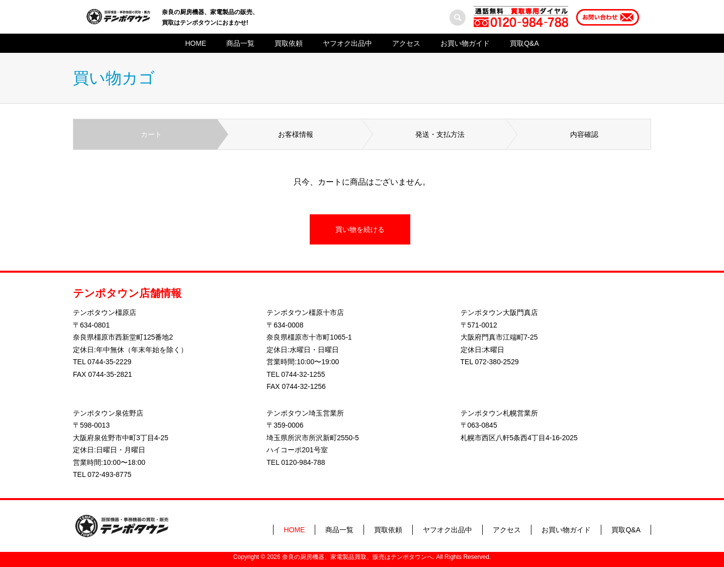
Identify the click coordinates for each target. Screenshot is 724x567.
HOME (195, 43)
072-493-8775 (109, 474)
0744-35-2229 (109, 362)
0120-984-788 (303, 462)
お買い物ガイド (465, 43)
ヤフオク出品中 (347, 43)
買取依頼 (289, 43)
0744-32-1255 (303, 374)
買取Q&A (524, 43)
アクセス (406, 43)
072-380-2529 (497, 362)
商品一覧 (240, 43)
